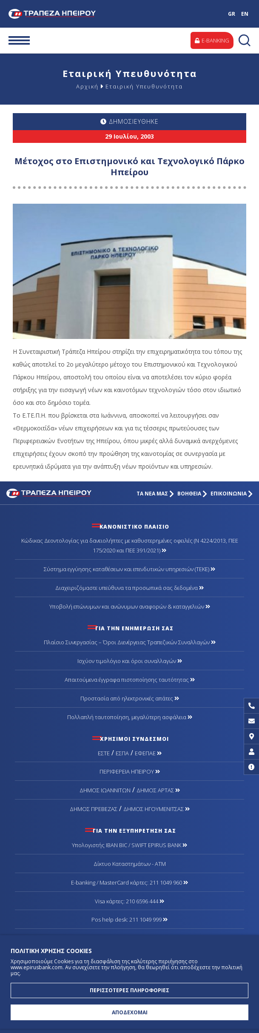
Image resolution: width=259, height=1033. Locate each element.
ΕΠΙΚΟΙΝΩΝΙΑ (232, 493)
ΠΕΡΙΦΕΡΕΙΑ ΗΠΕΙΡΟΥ (130, 771)
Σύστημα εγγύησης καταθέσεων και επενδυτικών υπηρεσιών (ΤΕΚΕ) (129, 569)
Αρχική (87, 86)
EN (244, 13)
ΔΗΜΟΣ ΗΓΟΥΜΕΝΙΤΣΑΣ (156, 809)
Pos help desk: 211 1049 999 (129, 919)
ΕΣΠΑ (122, 753)
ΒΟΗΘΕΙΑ (192, 493)
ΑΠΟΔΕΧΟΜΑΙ (130, 1012)
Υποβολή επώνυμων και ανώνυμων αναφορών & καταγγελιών (129, 606)
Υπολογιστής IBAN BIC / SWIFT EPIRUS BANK (129, 845)
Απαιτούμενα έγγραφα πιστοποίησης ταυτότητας (130, 679)
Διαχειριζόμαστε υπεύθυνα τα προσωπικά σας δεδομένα (129, 588)
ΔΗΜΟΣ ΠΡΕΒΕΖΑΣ (93, 809)
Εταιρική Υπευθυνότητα (144, 86)
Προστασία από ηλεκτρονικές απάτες (129, 698)
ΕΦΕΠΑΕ (148, 753)
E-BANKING (212, 40)
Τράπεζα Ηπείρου (54, 14)
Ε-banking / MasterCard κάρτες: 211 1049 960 (129, 882)
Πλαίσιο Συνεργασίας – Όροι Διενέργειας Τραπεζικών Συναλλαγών (130, 642)
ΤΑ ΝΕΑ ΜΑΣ (155, 493)
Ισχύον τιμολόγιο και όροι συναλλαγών (129, 661)
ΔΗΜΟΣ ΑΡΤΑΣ (158, 790)
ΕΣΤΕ (104, 753)
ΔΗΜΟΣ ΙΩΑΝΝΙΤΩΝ (105, 790)
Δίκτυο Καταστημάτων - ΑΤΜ (130, 864)
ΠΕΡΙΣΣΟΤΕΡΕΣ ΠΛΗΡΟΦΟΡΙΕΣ (129, 990)
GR (231, 13)
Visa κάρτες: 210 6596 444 (129, 901)
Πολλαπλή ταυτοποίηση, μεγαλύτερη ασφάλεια (129, 717)
